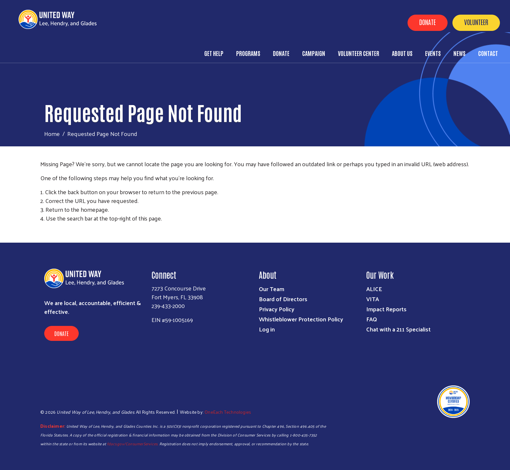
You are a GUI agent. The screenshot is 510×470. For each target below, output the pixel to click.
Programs (248, 53)
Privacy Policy (276, 309)
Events (433, 53)
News (459, 53)
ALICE (374, 289)
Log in (267, 329)
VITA (372, 299)
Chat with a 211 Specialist (398, 329)
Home (52, 133)
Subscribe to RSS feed (43, 230)
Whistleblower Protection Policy (301, 319)
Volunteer (476, 22)
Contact (488, 53)
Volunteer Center (358, 53)
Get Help (213, 53)
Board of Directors (283, 299)
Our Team (271, 289)
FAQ (371, 319)
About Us (402, 53)
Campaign (313, 53)
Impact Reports (386, 309)
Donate (427, 22)
